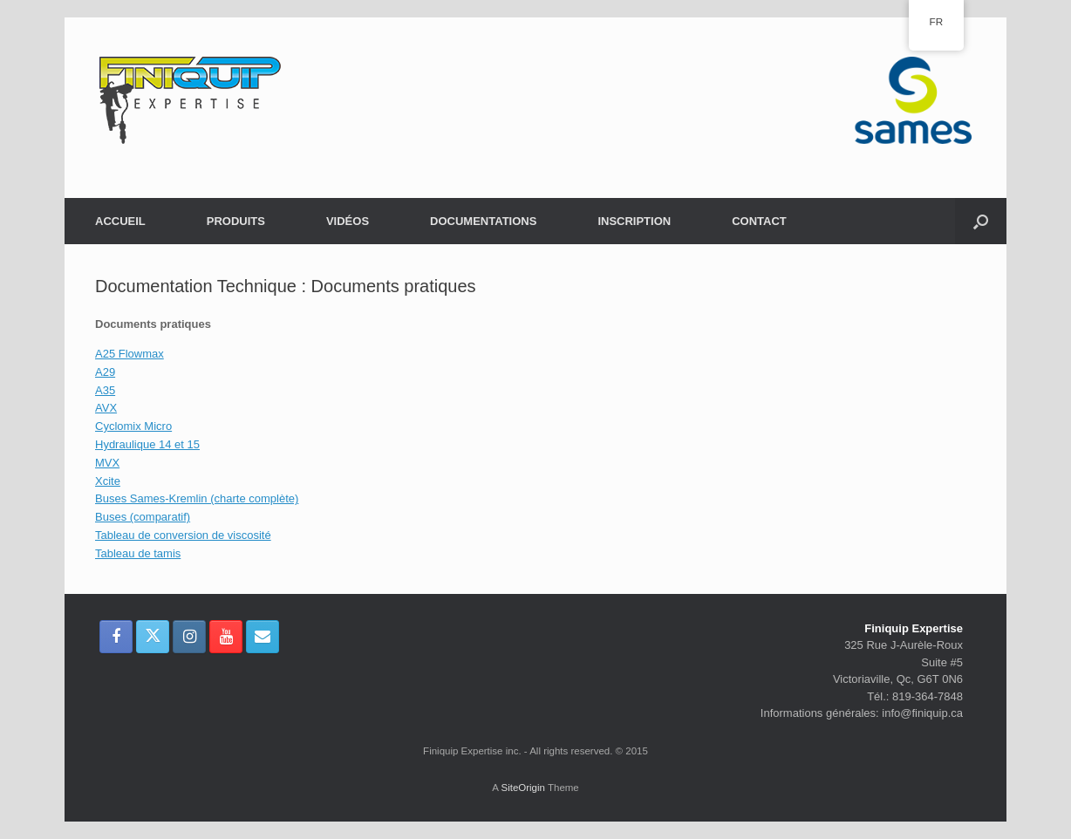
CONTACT (759, 221)
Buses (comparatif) (142, 516)
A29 (105, 372)
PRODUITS (236, 221)
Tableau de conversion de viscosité (183, 535)
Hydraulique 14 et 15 (147, 444)
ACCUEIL (120, 221)
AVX (106, 407)
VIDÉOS (347, 221)
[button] (980, 221)
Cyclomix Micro (133, 426)
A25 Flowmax (129, 353)
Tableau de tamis (138, 553)
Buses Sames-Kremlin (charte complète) (196, 498)
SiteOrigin (523, 787)
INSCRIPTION (634, 221)
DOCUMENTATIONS (483, 221)
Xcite (107, 481)
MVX (107, 462)
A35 (105, 390)
